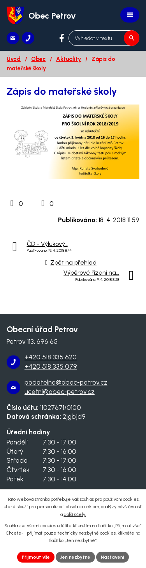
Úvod (14, 59)
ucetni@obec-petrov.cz (60, 392)
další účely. (75, 514)
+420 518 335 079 (51, 366)
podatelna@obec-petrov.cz (66, 382)
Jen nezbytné (75, 557)
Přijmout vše (36, 557)
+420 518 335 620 (51, 357)
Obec (38, 59)
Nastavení (112, 557)
